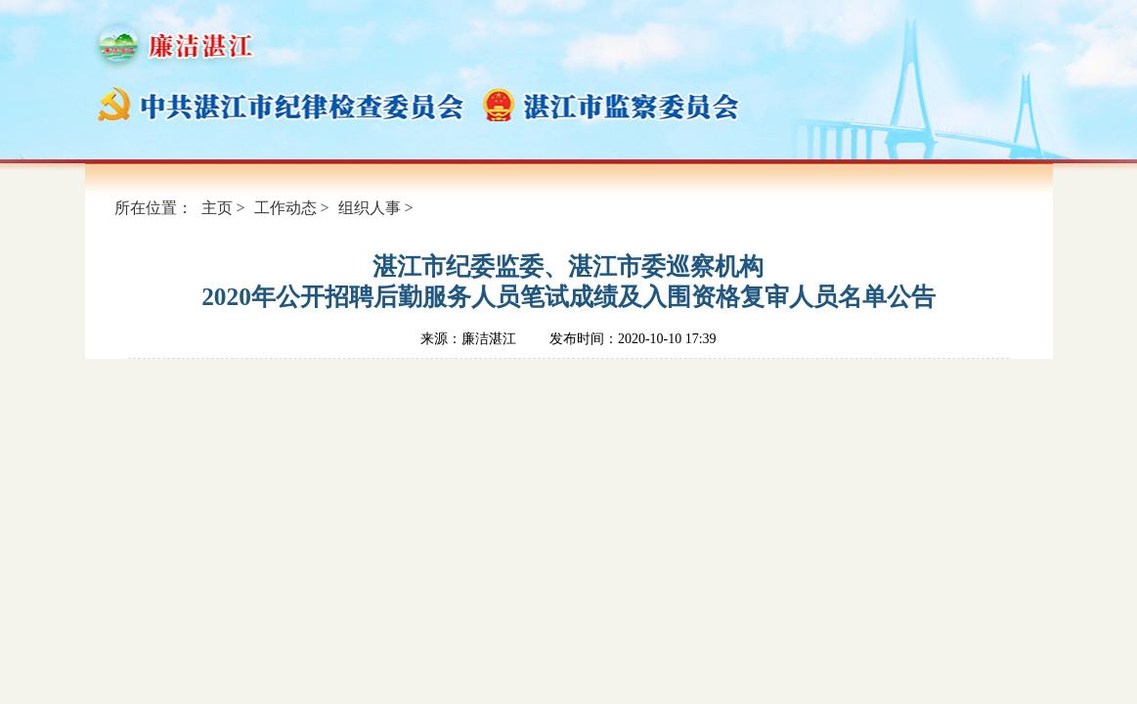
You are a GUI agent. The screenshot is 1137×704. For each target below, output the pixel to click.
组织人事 (369, 207)
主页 (217, 207)
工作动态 (285, 207)
